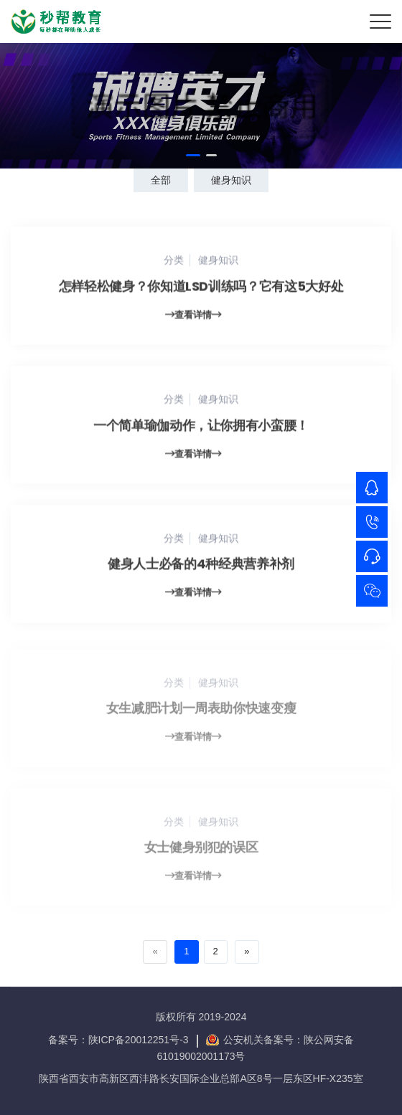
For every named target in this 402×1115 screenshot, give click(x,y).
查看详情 (193, 315)
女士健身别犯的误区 (201, 851)
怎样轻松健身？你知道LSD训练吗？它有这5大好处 (201, 287)
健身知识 (231, 180)
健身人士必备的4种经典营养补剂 (201, 565)
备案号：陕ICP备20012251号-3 (118, 1039)
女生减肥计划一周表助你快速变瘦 (201, 712)
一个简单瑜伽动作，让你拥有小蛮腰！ (201, 426)
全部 (161, 180)
